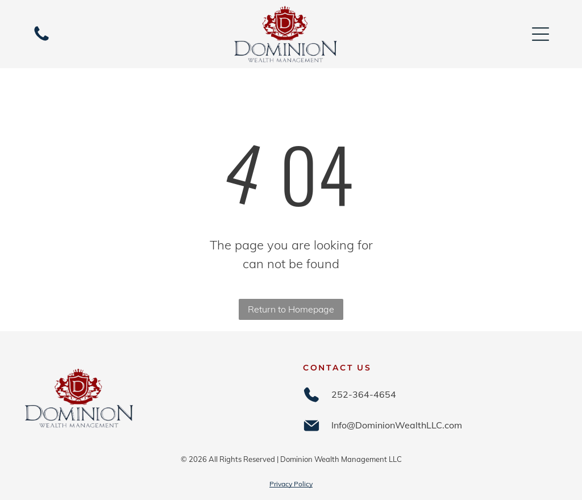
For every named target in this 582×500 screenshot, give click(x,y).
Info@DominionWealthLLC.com (396, 425)
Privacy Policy (291, 484)
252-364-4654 (363, 394)
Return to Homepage (291, 309)
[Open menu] (540, 34)
